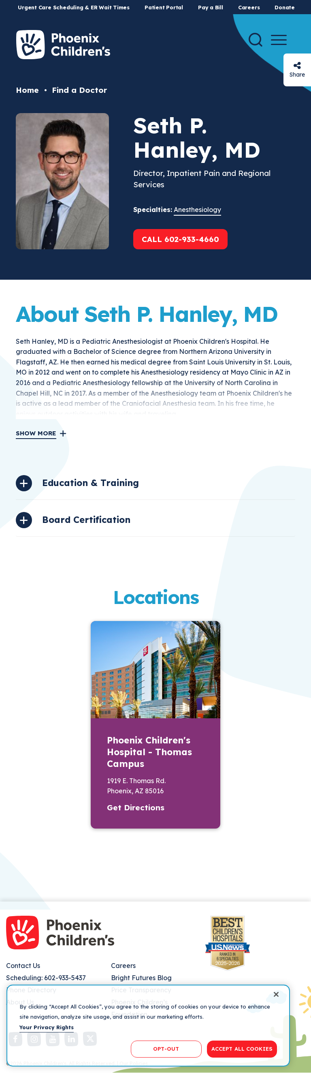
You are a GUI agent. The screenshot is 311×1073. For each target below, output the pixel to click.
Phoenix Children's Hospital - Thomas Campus (149, 752)
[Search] (255, 39)
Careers (249, 7)
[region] (148, 1026)
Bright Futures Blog (141, 978)
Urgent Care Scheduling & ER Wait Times (74, 7)
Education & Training (90, 482)
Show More (36, 433)
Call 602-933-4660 (180, 239)
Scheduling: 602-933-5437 (46, 978)
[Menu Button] (279, 40)
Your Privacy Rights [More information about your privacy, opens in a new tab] (46, 1027)
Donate (285, 7)
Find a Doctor (79, 90)
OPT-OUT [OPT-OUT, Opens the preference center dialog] (166, 1048)
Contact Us (23, 966)
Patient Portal (164, 7)
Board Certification (86, 519)
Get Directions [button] (135, 807)
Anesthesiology (197, 210)
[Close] (276, 994)
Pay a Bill (210, 7)
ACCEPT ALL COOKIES (242, 1048)
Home (27, 90)
